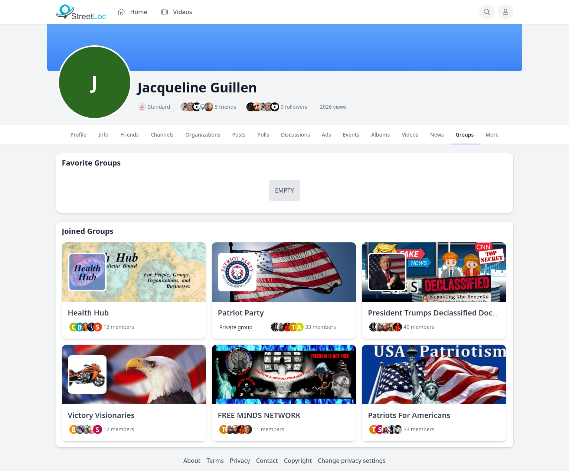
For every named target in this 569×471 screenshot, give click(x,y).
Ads (326, 137)
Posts (239, 137)
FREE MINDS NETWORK (259, 415)
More (492, 137)
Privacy (240, 461)
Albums (380, 137)
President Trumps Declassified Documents (444, 313)
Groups (465, 137)
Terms (215, 461)
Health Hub (88, 313)
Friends (129, 137)
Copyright (298, 461)
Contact (267, 461)
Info (103, 137)
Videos (410, 137)
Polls (263, 137)
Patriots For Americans (409, 415)
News (437, 137)
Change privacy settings (352, 461)
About (191, 461)
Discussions (295, 137)
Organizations (203, 137)
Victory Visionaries (101, 415)
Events (351, 137)
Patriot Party (241, 313)
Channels (162, 137)
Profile (78, 137)
